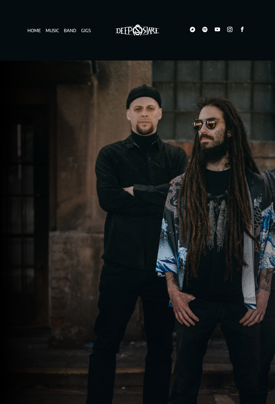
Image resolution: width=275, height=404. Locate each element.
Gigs (86, 31)
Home (34, 31)
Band (70, 31)
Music (52, 31)
